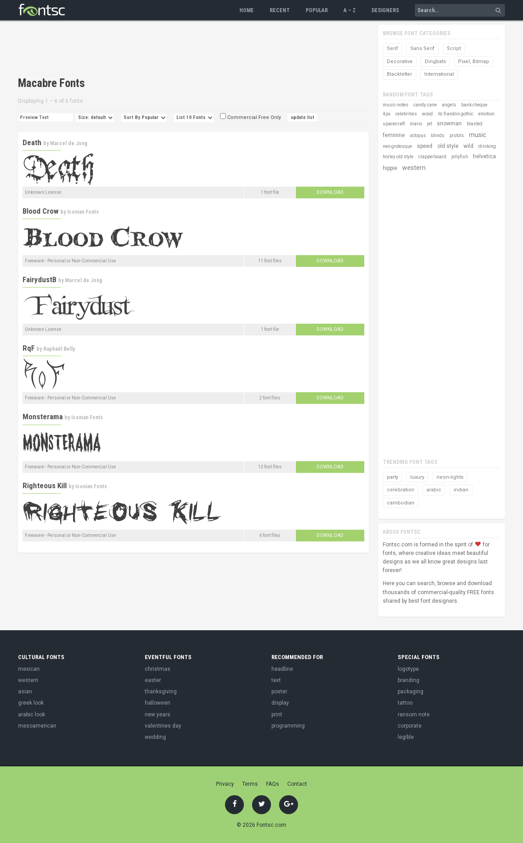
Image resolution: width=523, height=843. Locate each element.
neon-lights (449, 477)
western (414, 167)
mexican (29, 669)
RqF (29, 348)
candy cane (425, 104)
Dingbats (435, 61)
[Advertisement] (182, 49)
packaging (410, 691)
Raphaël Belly (59, 349)
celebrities (406, 113)
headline (282, 669)
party (392, 477)
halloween (157, 703)
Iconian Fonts (83, 212)
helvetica (484, 156)
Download (330, 192)
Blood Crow (41, 210)
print (276, 714)
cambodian (400, 503)
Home (246, 10)
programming (288, 726)
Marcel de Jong (68, 143)
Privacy (225, 784)
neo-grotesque (397, 146)
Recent (280, 10)
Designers (385, 10)
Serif (392, 48)
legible (406, 737)
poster (279, 691)
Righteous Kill (45, 485)
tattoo (405, 703)
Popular (317, 10)
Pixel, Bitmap (473, 61)
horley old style (398, 156)
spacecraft (394, 123)
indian (461, 490)
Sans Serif (422, 48)
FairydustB (39, 279)
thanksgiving (161, 691)
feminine (394, 135)
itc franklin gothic (455, 113)
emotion (486, 113)
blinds (438, 135)
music (477, 134)
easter (153, 680)
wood (427, 113)
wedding (155, 737)
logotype (408, 669)
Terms (250, 784)
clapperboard (432, 156)
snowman (449, 123)
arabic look (31, 714)
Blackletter (399, 74)
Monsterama (43, 416)
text (276, 680)
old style (448, 146)
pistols (457, 135)
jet (429, 123)
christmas (157, 669)
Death (32, 142)
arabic (434, 490)
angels (449, 104)
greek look (31, 703)
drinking (487, 146)
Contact (297, 784)
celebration (400, 490)
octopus (418, 135)
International (439, 74)
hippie (390, 168)
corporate (410, 726)
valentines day (163, 726)
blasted (474, 123)
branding (408, 680)
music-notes (395, 104)
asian (25, 691)
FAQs (272, 784)
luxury (417, 477)
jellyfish (459, 156)
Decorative (400, 61)
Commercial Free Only (250, 117)
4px (386, 113)
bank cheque (474, 104)
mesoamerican (37, 726)
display (280, 703)
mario (416, 123)
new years (157, 714)
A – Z (350, 10)
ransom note (414, 714)
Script (454, 48)
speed (424, 146)
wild (468, 146)
